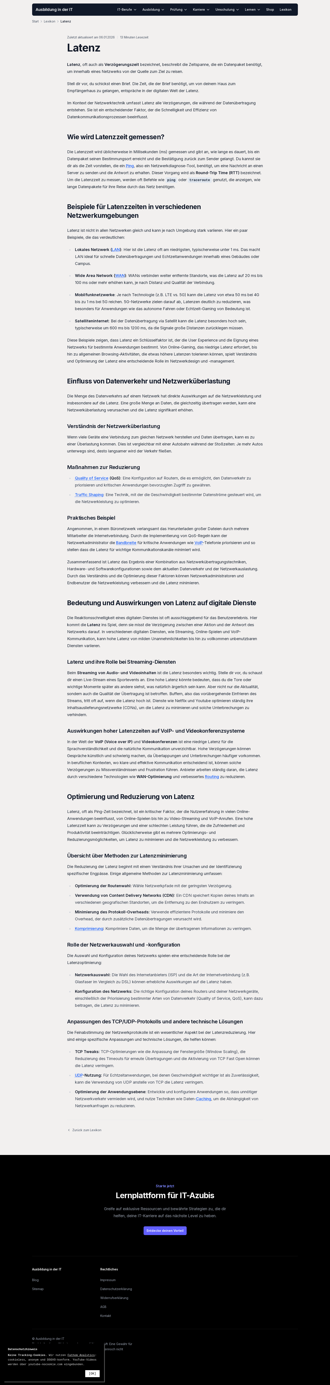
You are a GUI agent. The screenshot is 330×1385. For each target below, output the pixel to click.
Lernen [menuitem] (253, 9)
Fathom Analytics (81, 1355)
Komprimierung (89, 928)
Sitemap (38, 1289)
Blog (35, 1280)
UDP (79, 1075)
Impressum (108, 1280)
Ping (130, 165)
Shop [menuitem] (270, 9)
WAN (120, 275)
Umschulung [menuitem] (227, 9)
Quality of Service (91, 478)
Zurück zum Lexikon (84, 1130)
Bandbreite (126, 542)
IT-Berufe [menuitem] (127, 9)
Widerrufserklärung (114, 1298)
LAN (116, 249)
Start (35, 21)
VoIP (199, 542)
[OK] (92, 1373)
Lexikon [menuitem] (286, 9)
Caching (203, 1098)
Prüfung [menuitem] (178, 9)
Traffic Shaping (89, 494)
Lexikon (49, 21)
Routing (212, 776)
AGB (103, 1307)
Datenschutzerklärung (116, 1289)
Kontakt (105, 1316)
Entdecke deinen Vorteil (165, 1230)
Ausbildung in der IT (54, 9)
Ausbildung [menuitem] (153, 9)
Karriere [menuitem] (201, 9)
